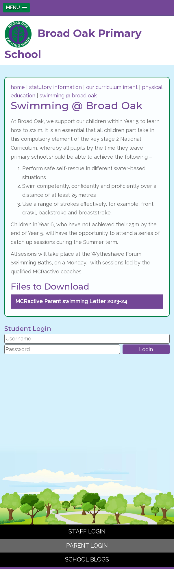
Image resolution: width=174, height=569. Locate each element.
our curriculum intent (112, 87)
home (18, 87)
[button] (16, 7)
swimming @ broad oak (68, 95)
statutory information (55, 87)
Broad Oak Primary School (73, 41)
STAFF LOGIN (87, 531)
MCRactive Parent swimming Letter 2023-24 (71, 301)
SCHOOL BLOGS (87, 559)
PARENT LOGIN (87, 545)
